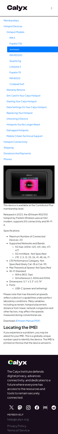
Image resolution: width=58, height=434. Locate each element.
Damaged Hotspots (17, 130)
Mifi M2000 (15, 55)
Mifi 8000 (14, 78)
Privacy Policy (16, 426)
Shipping (9, 147)
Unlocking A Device (17, 118)
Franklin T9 (15, 72)
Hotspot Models (15, 32)
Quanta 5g (15, 60)
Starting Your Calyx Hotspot (22, 101)
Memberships (11, 20)
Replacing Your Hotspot (20, 112)
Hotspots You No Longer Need (23, 124)
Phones (8, 159)
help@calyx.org (18, 419)
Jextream (14, 49)
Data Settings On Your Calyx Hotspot (27, 107)
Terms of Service (18, 430)
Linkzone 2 (15, 66)
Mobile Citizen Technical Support (25, 135)
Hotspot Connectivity (15, 141)
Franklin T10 (15, 43)
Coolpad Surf (16, 84)
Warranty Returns (16, 89)
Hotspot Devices (13, 26)
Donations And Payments (17, 153)
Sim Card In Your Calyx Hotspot (23, 95)
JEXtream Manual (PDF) (27, 320)
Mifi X (12, 37)
